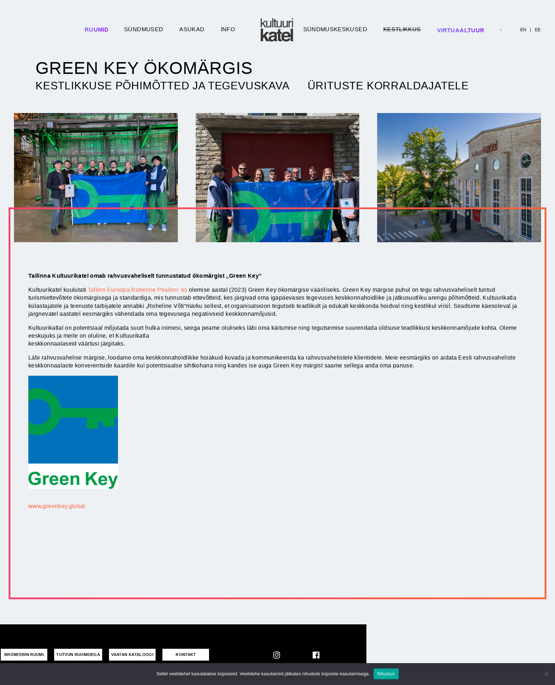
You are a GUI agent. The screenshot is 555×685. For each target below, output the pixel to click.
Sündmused (143, 29)
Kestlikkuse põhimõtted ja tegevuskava (162, 85)
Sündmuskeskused (335, 29)
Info (228, 29)
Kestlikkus (402, 29)
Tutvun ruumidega (78, 654)
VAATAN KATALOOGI (132, 654)
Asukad (191, 29)
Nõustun (386, 673)
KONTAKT (186, 654)
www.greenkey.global (56, 506)
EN (523, 29)
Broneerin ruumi (24, 654)
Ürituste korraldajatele (388, 85)
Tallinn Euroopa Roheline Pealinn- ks (138, 290)
